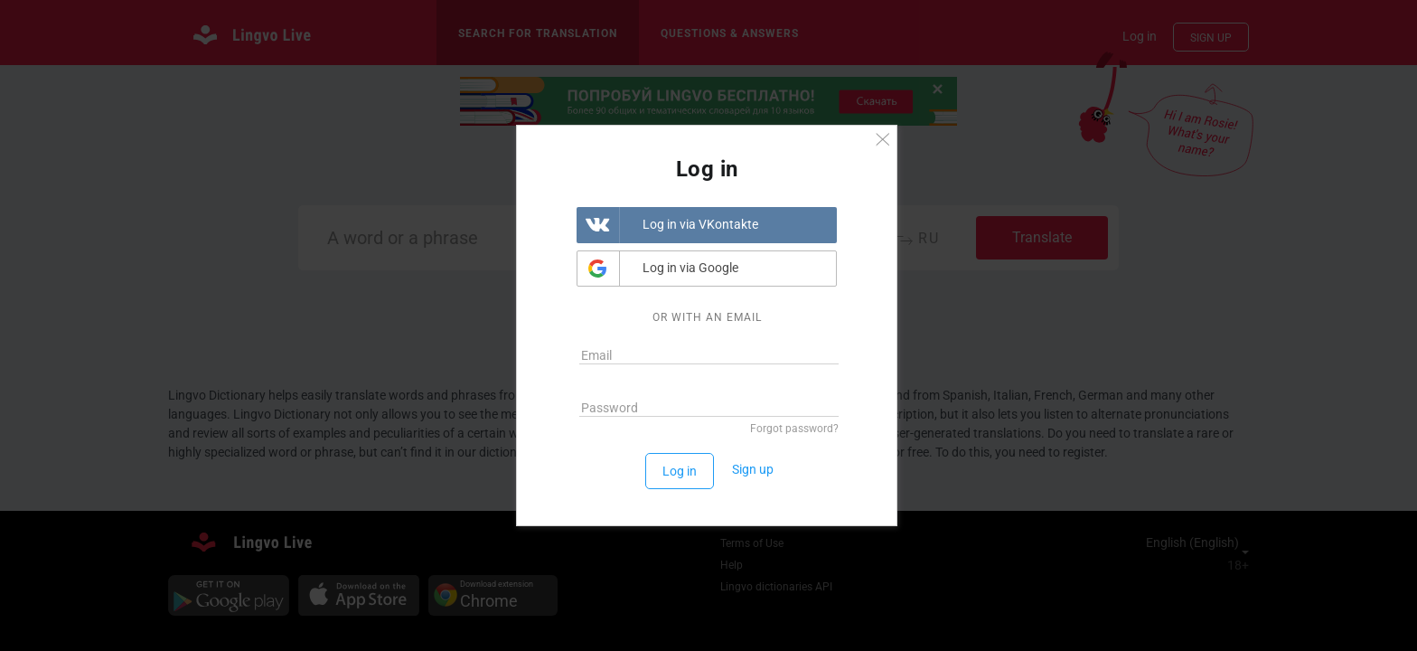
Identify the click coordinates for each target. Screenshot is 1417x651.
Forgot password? (794, 428)
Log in (679, 471)
